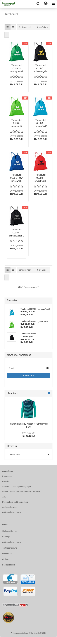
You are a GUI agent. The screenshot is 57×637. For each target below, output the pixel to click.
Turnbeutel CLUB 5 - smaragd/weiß (16, 68)
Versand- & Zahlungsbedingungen (16, 486)
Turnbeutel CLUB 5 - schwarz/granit (16, 232)
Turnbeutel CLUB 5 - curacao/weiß (40, 123)
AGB (4, 497)
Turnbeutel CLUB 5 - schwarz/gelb (40, 68)
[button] (7, 27)
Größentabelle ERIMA (11, 512)
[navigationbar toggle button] (53, 4)
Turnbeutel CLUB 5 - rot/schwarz (40, 178)
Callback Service (9, 507)
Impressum (7, 476)
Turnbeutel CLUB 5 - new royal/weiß (16, 178)
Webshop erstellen (19, 633)
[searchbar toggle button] (38, 4)
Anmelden (28, 375)
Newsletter (7, 553)
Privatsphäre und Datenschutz (15, 502)
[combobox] (26, 27)
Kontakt (5, 481)
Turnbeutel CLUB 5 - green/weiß (16, 123)
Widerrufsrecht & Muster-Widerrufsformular (21, 491)
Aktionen (6, 559)
